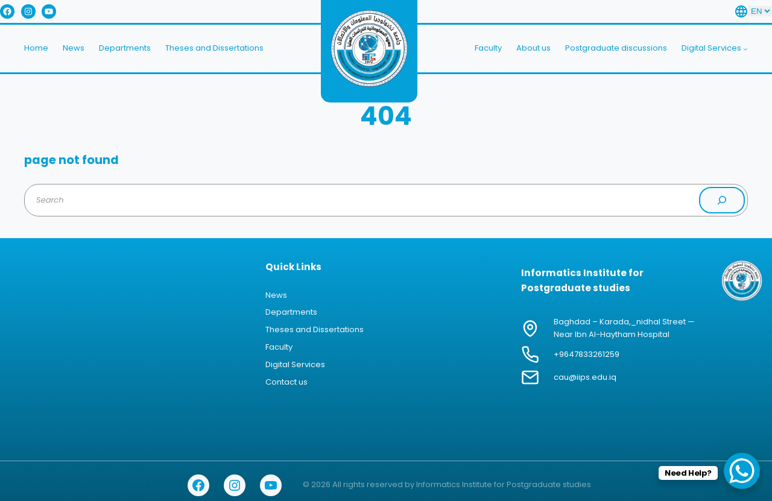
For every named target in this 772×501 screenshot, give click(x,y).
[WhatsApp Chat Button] (742, 471)
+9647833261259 (586, 354)
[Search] (722, 200)
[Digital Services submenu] (745, 48)
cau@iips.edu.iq (585, 377)
